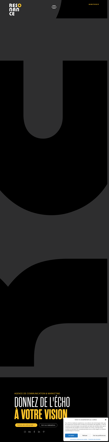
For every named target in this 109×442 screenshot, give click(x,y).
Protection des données (94, 439)
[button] (105, 420)
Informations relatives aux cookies (78, 439)
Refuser (85, 435)
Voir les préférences (99, 435)
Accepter (71, 435)
